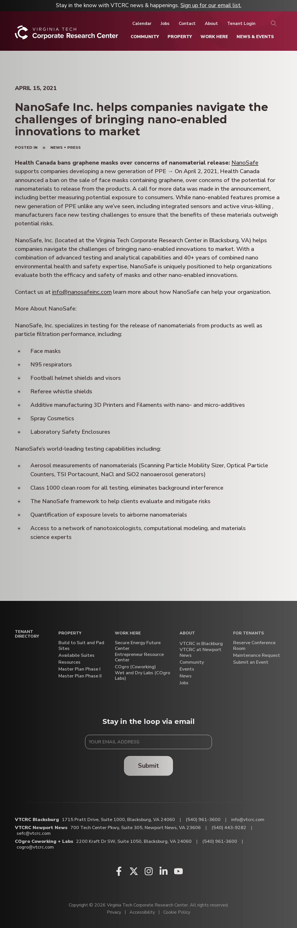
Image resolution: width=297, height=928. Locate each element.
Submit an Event (250, 662)
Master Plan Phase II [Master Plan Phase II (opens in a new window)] (80, 676)
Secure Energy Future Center (138, 645)
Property (69, 633)
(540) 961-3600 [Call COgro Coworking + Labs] (219, 841)
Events (187, 669)
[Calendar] (142, 23)
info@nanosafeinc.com (82, 292)
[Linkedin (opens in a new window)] (163, 871)
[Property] (180, 37)
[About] (211, 23)
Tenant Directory (27, 634)
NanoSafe (244, 163)
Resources (69, 662)
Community (192, 662)
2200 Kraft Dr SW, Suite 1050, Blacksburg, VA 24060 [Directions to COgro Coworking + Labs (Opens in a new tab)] (134, 841)
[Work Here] (214, 37)
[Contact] (187, 23)
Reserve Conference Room (254, 645)
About (187, 633)
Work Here (128, 633)
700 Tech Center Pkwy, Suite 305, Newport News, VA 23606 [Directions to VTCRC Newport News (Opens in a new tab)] (135, 828)
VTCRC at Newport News (200, 652)
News (186, 676)
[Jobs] (165, 23)
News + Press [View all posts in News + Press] (65, 147)
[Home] (66, 34)
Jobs (184, 683)
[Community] (145, 37)
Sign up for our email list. (210, 5)
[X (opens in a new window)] (133, 871)
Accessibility (142, 912)
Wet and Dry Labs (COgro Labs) (142, 675)
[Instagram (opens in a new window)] (148, 871)
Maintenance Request (256, 655)
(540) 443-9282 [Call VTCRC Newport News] (228, 828)
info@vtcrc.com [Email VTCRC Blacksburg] (247, 819)
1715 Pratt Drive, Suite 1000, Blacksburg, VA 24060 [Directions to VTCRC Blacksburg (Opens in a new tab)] (118, 819)
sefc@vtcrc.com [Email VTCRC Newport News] (34, 833)
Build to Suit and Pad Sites (81, 645)
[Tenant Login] (241, 23)
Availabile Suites (76, 655)
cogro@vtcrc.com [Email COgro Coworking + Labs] (35, 847)
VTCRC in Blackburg (201, 643)
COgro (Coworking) (135, 667)
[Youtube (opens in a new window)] (178, 871)
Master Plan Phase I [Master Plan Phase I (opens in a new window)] (79, 669)
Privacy (114, 912)
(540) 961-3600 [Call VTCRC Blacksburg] (203, 819)
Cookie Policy (176, 912)
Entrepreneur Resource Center (139, 657)
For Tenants (248, 633)
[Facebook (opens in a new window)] (118, 871)
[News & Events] (255, 37)
